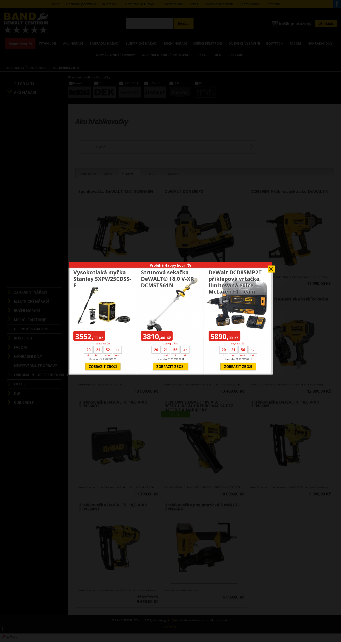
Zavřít (271, 267)
